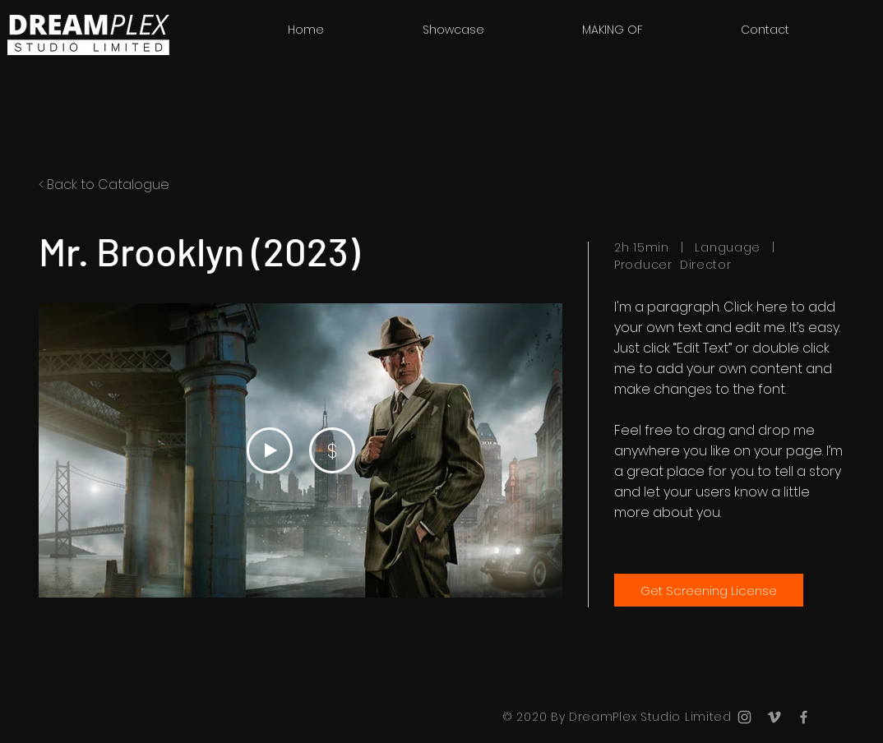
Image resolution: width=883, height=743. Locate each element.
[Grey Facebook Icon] (803, 717)
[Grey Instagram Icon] (744, 717)
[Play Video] (270, 450)
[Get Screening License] (708, 590)
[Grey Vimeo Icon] (774, 717)
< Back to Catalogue (104, 184)
